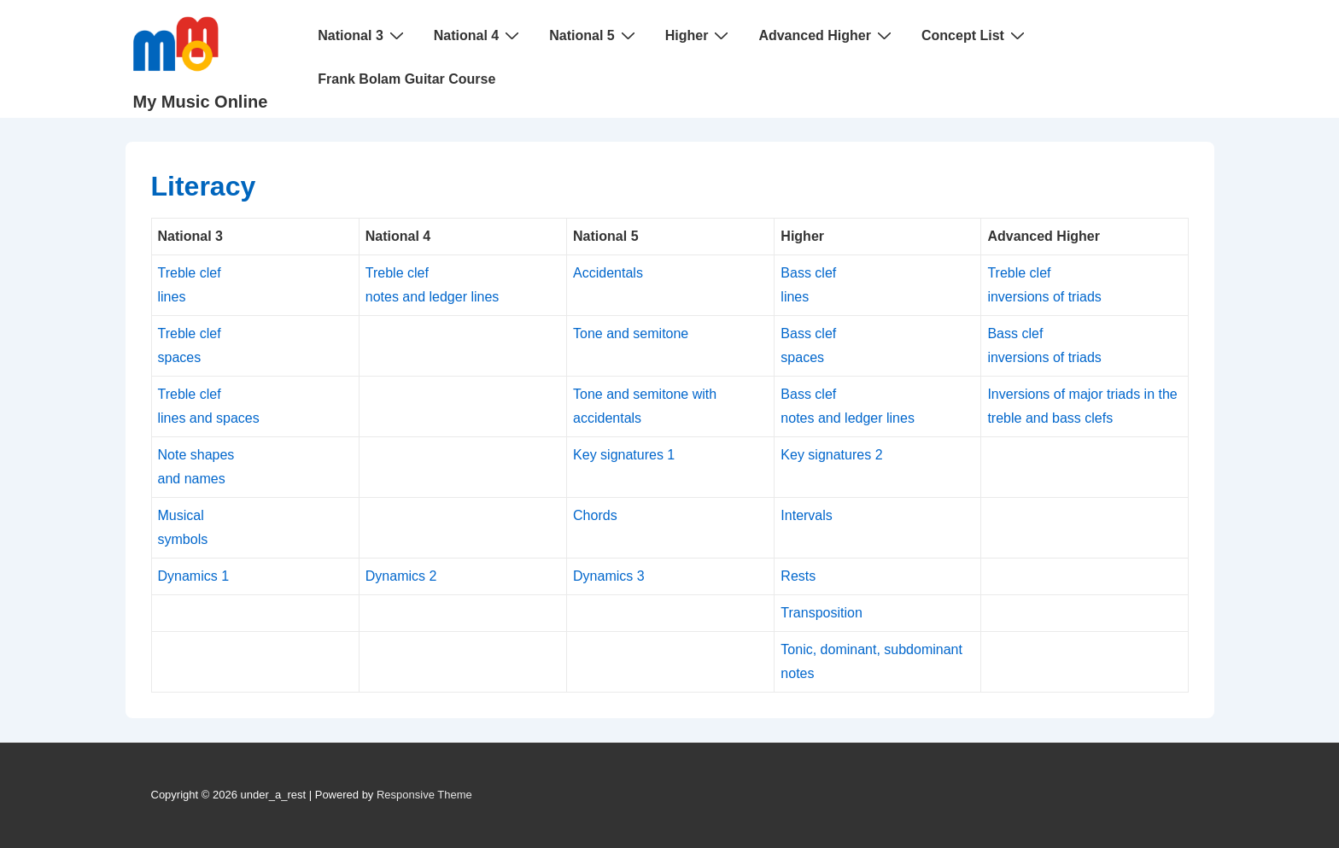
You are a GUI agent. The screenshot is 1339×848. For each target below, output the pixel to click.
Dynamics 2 (401, 576)
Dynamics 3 (609, 576)
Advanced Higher (827, 35)
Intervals (806, 515)
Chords (595, 515)
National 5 (594, 35)
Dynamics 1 (194, 576)
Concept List (975, 35)
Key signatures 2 (831, 454)
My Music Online (200, 101)
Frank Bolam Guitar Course (406, 79)
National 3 (362, 35)
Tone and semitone (630, 333)
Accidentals (608, 273)
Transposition (821, 612)
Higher (699, 35)
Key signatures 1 (624, 454)
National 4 (478, 35)
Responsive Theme (424, 794)
